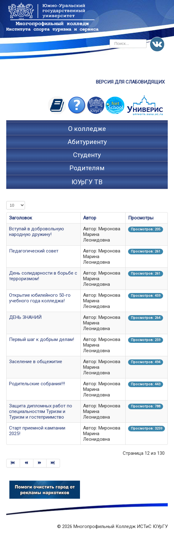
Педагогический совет (33, 251)
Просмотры (140, 218)
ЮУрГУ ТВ (87, 182)
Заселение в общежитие (35, 361)
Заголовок (20, 218)
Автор (89, 218)
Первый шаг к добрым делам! (41, 339)
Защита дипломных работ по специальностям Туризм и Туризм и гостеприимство (40, 411)
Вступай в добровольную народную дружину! (36, 231)
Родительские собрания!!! (37, 384)
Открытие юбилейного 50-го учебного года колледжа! (40, 298)
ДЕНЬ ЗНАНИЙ (25, 317)
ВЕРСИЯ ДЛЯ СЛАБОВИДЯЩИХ (130, 82)
